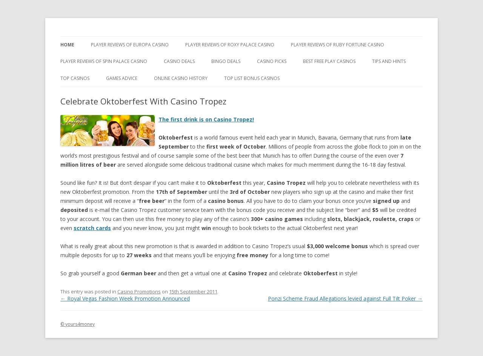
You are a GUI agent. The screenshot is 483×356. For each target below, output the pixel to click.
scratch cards (92, 228)
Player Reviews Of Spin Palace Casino (103, 61)
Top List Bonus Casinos (252, 78)
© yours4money (77, 324)
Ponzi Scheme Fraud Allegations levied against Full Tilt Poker (345, 298)
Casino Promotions (139, 291)
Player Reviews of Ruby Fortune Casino (337, 44)
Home (67, 44)
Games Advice (121, 78)
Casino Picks (271, 61)
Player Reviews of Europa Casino (130, 44)
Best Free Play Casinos (329, 61)
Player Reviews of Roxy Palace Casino (229, 44)
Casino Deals (179, 61)
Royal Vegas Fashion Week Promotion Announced (125, 298)
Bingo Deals (225, 61)
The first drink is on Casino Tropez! (206, 119)
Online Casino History (181, 78)
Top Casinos (74, 78)
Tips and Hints (389, 61)
